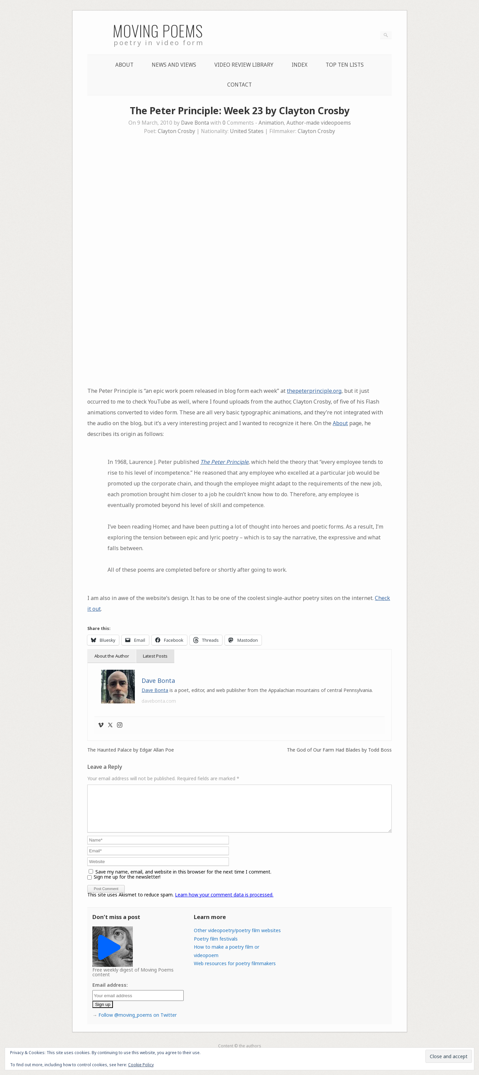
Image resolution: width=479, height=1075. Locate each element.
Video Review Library (243, 64)
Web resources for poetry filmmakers (235, 971)
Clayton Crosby (176, 131)
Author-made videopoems (319, 122)
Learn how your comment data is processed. (224, 902)
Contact (239, 84)
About (124, 64)
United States (247, 131)
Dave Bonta (195, 122)
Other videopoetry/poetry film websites (237, 938)
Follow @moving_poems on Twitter (137, 1023)
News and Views (174, 64)
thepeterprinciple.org (314, 390)
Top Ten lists (345, 64)
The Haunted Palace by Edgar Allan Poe (130, 750)
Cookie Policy (141, 1065)
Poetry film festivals (216, 947)
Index (299, 64)
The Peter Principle (224, 462)
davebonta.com (159, 701)
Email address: (110, 993)
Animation (271, 122)
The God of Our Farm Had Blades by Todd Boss (339, 750)
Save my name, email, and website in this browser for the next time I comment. (183, 880)
